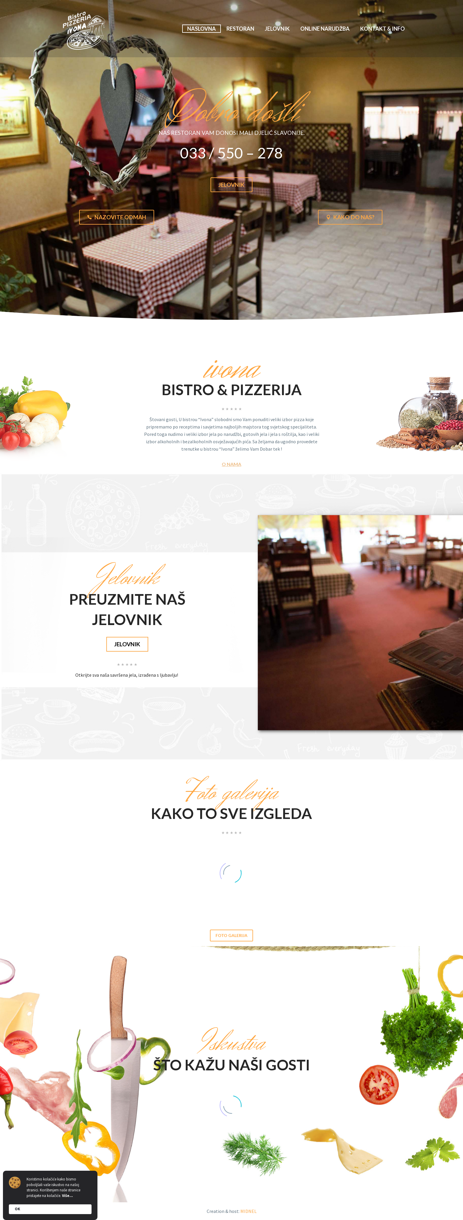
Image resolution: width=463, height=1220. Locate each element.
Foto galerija (231, 935)
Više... (67, 1195)
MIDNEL (248, 1211)
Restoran (240, 28)
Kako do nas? (350, 217)
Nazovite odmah (116, 217)
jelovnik (127, 644)
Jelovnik (277, 28)
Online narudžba (325, 28)
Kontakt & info (382, 28)
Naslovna (201, 28)
